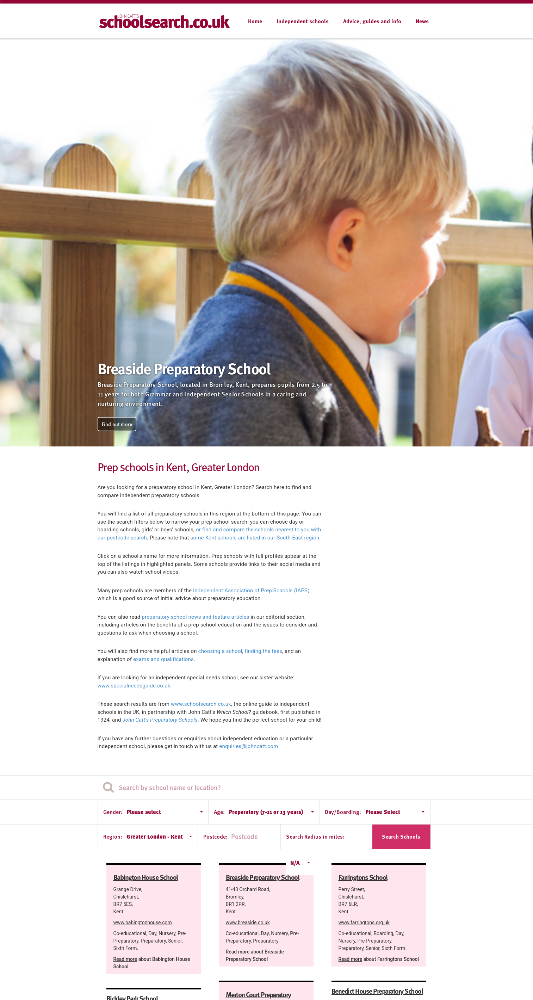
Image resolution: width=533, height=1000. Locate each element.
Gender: (113, 812)
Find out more (117, 424)
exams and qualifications (163, 659)
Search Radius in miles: (315, 836)
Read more (125, 959)
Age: (219, 812)
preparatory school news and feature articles (195, 617)
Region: (112, 836)
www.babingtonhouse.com (142, 922)
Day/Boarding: (343, 812)
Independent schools (303, 21)
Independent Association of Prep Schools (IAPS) (251, 590)
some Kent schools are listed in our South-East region (255, 538)
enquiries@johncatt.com (248, 746)
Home (255, 21)
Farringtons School (363, 877)
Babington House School (145, 877)
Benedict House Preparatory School (377, 991)
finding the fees (263, 651)
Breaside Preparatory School (262, 877)
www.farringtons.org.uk (364, 922)
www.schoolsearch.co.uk (201, 704)
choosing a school (220, 651)
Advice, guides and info (372, 21)
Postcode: (215, 836)
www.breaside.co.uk (248, 922)
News (422, 21)
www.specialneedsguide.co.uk (134, 686)
